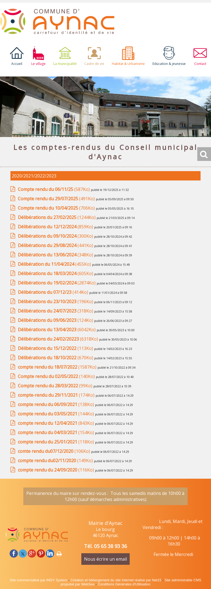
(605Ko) (56, 273)
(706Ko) (57, 208)
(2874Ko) (57, 283)
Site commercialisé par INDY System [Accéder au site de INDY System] (39, 580)
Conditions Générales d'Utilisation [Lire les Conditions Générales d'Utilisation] (124, 584)
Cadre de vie (94, 63)
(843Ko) (56, 423)
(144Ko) (56, 414)
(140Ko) (57, 376)
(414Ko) (53, 292)
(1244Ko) (57, 217)
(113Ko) (56, 348)
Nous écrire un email (105, 559)
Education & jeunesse (169, 63)
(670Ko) (56, 358)
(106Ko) (54, 451)
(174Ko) (57, 395)
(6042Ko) (57, 330)
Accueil (16, 63)
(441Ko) (56, 245)
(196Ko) (56, 301)
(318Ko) (56, 311)
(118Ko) (56, 442)
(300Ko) (56, 236)
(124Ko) (56, 320)
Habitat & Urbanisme (128, 63)
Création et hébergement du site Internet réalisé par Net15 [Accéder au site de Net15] (116, 580)
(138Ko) (56, 404)
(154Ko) (56, 432)
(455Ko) (55, 264)
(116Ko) (56, 470)
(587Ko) (54, 189)
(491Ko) (57, 199)
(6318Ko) (58, 339)
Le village (38, 63)
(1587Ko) (58, 367)
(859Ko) (56, 227)
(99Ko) (55, 386)
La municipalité (65, 63)
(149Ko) (56, 460)
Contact (200, 63)
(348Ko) (56, 255)
